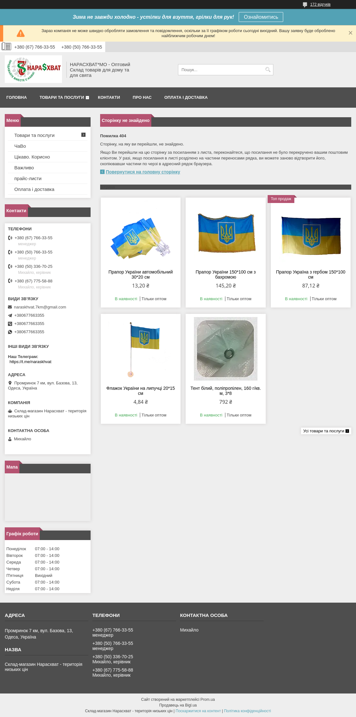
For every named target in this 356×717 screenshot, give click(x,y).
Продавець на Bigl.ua (178, 705)
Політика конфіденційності (247, 711)
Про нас (142, 97)
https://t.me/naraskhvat (30, 361)
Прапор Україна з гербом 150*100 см (311, 274)
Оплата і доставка (186, 97)
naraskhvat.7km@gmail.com (40, 307)
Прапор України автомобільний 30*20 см (140, 274)
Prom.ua (208, 699)
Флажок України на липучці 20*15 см (140, 391)
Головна (16, 97)
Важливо (24, 167)
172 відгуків (320, 4)
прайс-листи (28, 178)
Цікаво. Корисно (32, 156)
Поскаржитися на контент (198, 711)
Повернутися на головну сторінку (143, 171)
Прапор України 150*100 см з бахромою (225, 274)
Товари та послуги (61, 97)
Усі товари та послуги (323, 431)
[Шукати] (267, 69)
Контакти (109, 97)
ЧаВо (20, 146)
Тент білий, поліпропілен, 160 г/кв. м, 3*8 (225, 391)
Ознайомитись (261, 17)
